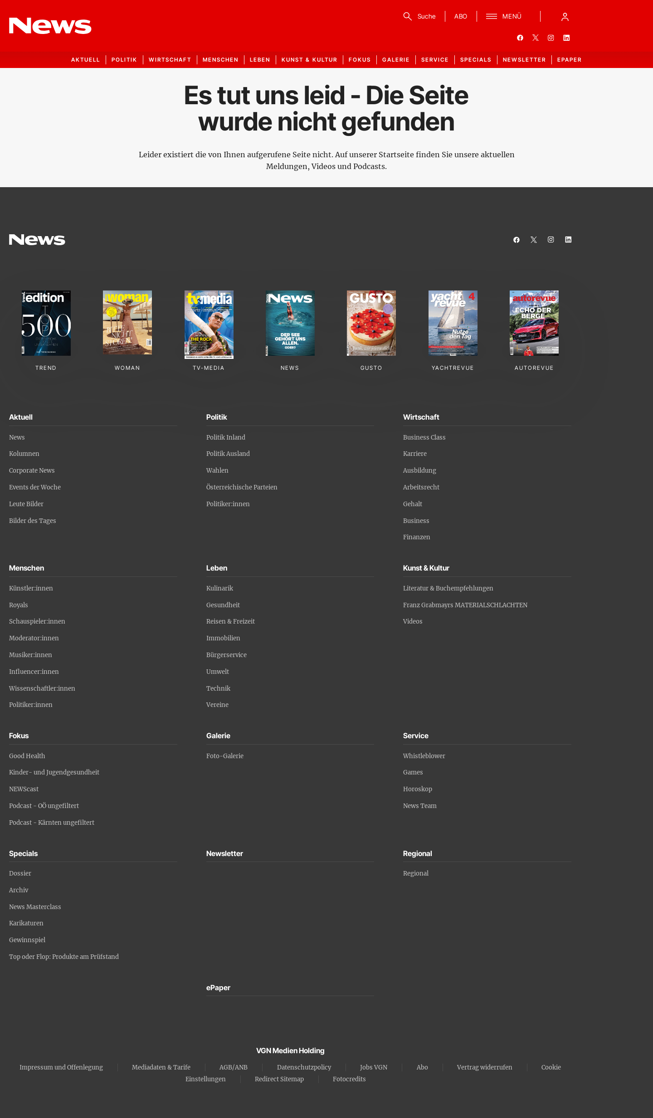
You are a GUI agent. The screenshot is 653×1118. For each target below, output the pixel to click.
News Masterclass (35, 907)
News (17, 437)
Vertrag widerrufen (484, 1067)
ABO (461, 16)
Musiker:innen (30, 655)
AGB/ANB (233, 1067)
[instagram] (551, 37)
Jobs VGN (373, 1067)
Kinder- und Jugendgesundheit (54, 772)
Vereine (217, 705)
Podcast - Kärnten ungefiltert (51, 823)
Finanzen (416, 537)
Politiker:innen (228, 504)
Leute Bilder (26, 504)
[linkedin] (566, 37)
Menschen (221, 59)
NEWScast (24, 789)
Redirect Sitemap (279, 1079)
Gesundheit (223, 605)
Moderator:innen (34, 638)
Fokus (360, 59)
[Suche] (418, 16)
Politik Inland (225, 437)
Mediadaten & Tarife (161, 1067)
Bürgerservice (226, 655)
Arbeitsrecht (421, 487)
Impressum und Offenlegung (61, 1067)
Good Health (27, 756)
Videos (413, 621)
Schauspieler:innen (37, 621)
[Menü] (504, 16)
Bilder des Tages (32, 521)
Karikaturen (26, 923)
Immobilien (223, 638)
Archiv (18, 890)
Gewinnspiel (27, 940)
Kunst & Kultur (309, 59)
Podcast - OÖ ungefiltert (44, 806)
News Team (420, 806)
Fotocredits (349, 1079)
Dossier (20, 873)
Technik (218, 688)
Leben (260, 59)
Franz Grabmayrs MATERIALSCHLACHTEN (465, 605)
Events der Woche (35, 487)
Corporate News (32, 470)
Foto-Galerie (225, 756)
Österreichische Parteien (242, 487)
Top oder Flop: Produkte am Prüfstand (64, 957)
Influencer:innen (34, 672)
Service (435, 59)
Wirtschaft (170, 59)
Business (416, 521)
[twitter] (535, 37)
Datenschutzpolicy (304, 1067)
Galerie (396, 59)
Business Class (424, 437)
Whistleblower (424, 756)
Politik (124, 59)
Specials (476, 59)
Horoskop (417, 789)
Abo (422, 1067)
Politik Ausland (228, 454)
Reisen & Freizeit (230, 621)
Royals (18, 605)
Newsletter (524, 59)
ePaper (569, 59)
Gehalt (412, 504)
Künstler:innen (31, 588)
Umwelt (217, 672)
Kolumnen (24, 454)
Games (413, 772)
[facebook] (520, 37)
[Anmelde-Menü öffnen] (565, 16)
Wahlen (217, 470)
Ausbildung (419, 470)
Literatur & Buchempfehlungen (448, 588)
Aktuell (85, 59)
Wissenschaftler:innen (42, 688)
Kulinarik (219, 588)
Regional (416, 873)
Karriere (415, 454)
